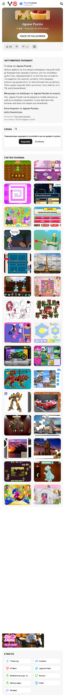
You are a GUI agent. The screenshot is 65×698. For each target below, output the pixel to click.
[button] (13, 112)
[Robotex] (17, 402)
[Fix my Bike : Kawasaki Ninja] (17, 356)
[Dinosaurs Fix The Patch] (47, 471)
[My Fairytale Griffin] (17, 495)
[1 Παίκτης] (18, 661)
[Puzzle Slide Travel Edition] (17, 448)
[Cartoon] (47, 661)
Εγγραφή (25, 141)
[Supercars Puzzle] (47, 402)
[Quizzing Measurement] (47, 217)
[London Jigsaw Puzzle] (47, 425)
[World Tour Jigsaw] (17, 286)
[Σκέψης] (18, 690)
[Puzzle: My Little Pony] (47, 495)
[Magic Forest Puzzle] (47, 356)
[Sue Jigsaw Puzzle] (17, 333)
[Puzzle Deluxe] (47, 379)
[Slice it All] (47, 240)
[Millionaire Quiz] (47, 194)
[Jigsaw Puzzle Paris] (47, 263)
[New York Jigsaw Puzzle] (47, 448)
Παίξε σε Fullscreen (32, 36)
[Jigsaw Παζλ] (47, 668)
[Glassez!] (47, 333)
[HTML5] (18, 668)
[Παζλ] (47, 683)
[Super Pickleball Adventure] (17, 263)
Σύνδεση (39, 141)
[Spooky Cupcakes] (47, 170)
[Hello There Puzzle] (17, 309)
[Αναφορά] (25, 46)
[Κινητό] (47, 675)
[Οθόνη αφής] (18, 683)
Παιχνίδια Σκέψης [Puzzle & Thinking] (22, 116)
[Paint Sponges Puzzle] (17, 194)
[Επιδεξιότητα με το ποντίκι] (18, 675)
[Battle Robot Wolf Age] (17, 379)
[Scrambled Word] (17, 170)
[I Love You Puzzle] (47, 309)
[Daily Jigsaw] (17, 471)
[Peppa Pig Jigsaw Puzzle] (17, 217)
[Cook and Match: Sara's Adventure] (47, 286)
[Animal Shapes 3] (17, 425)
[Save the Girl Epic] (17, 240)
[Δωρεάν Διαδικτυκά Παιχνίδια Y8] (12, 4)
